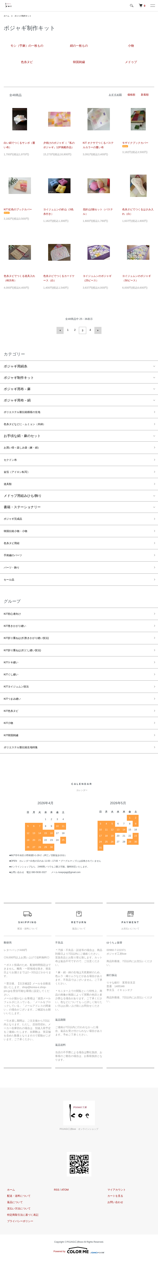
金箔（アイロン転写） (20, 476)
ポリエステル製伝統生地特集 (25, 774)
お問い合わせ (112, 1229)
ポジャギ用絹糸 (15, 365)
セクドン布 (12, 462)
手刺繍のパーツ (15, 565)
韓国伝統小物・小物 (19, 539)
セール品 (10, 592)
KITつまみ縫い (15, 720)
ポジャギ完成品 (15, 525)
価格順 (131, 94)
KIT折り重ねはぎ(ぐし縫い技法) (27, 667)
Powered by (79, 1277)
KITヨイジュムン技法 (20, 707)
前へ (61, 330)
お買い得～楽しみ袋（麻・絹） (27, 449)
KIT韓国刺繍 (13, 760)
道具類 (9, 489)
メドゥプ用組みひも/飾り (23, 502)
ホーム (7, 16)
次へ (97, 330)
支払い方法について (15, 1235)
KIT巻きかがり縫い (18, 640)
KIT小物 (10, 747)
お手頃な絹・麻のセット (22, 437)
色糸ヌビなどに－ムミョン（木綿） (30, 425)
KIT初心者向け (15, 627)
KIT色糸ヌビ (13, 734)
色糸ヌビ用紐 (14, 552)
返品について (11, 1229)
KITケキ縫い (13, 680)
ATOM (65, 1216)
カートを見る (112, 1222)
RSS (56, 1216)
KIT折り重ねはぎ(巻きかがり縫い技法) (33, 654)
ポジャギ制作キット (26, 16)
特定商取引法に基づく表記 (19, 1241)
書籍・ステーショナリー (22, 513)
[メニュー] (152, 5)
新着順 (145, 94)
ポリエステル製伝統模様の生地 (27, 411)
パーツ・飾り (14, 579)
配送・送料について (15, 1222)
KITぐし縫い (13, 694)
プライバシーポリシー (17, 1248)
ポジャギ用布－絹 (17, 399)
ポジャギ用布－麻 (17, 388)
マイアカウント (113, 1216)
